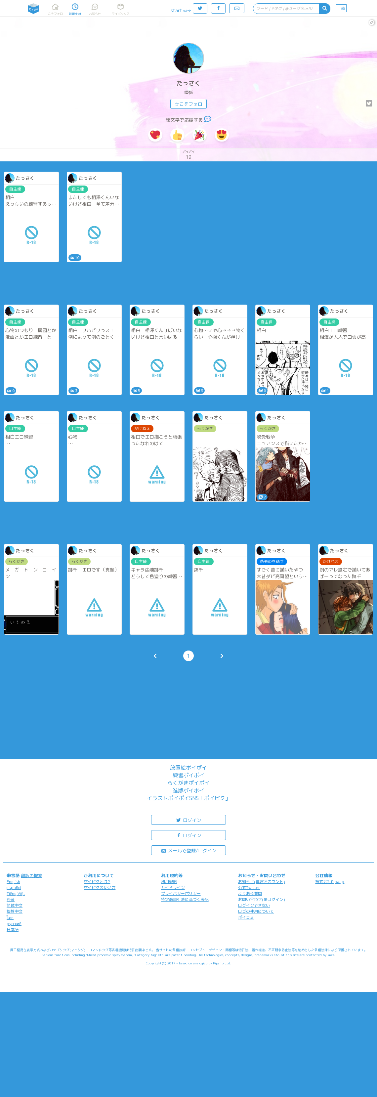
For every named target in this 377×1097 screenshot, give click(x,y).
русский (14, 923)
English (13, 881)
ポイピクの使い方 (99, 887)
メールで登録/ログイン (189, 850)
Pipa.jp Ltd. (222, 963)
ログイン (188, 820)
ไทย (10, 917)
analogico (200, 963)
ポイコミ (246, 917)
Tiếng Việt (16, 893)
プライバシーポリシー (181, 893)
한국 (11, 899)
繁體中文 (14, 911)
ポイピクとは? (97, 881)
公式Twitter (249, 887)
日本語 (13, 929)
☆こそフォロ (188, 104)
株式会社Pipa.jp (329, 881)
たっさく (188, 83)
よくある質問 (250, 893)
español (14, 887)
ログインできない (254, 905)
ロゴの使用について (256, 911)
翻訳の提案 (31, 875)
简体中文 (14, 905)
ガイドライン (173, 887)
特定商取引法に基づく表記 (185, 899)
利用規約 (169, 881)
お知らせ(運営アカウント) (261, 881)
